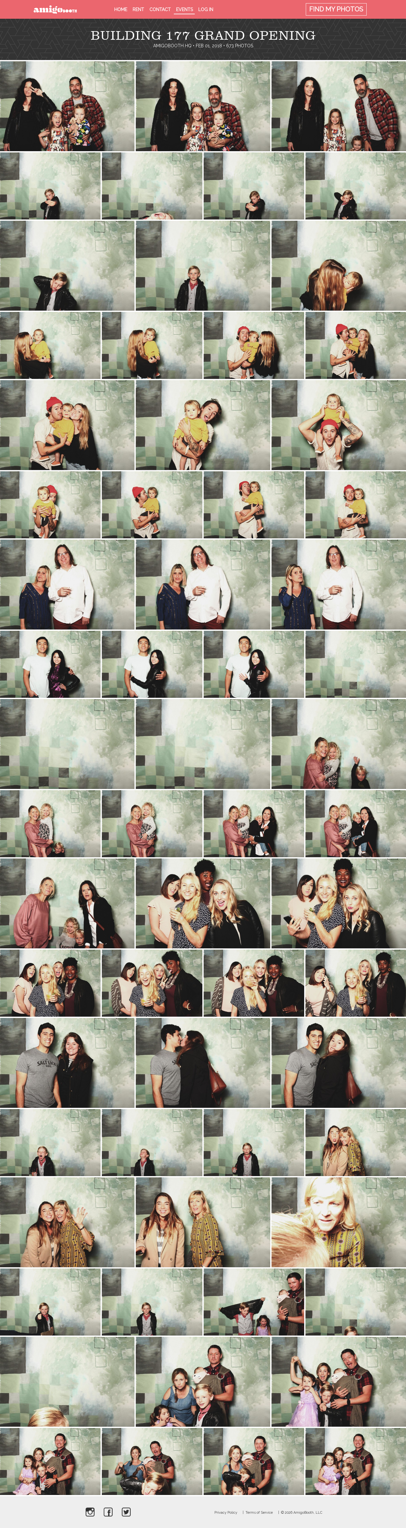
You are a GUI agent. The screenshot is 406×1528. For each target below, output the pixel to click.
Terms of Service (259, 1513)
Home (120, 9)
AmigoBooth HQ (172, 45)
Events (184, 9)
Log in (205, 9)
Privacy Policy (225, 1513)
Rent (138, 9)
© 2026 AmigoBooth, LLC (301, 1513)
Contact (160, 9)
